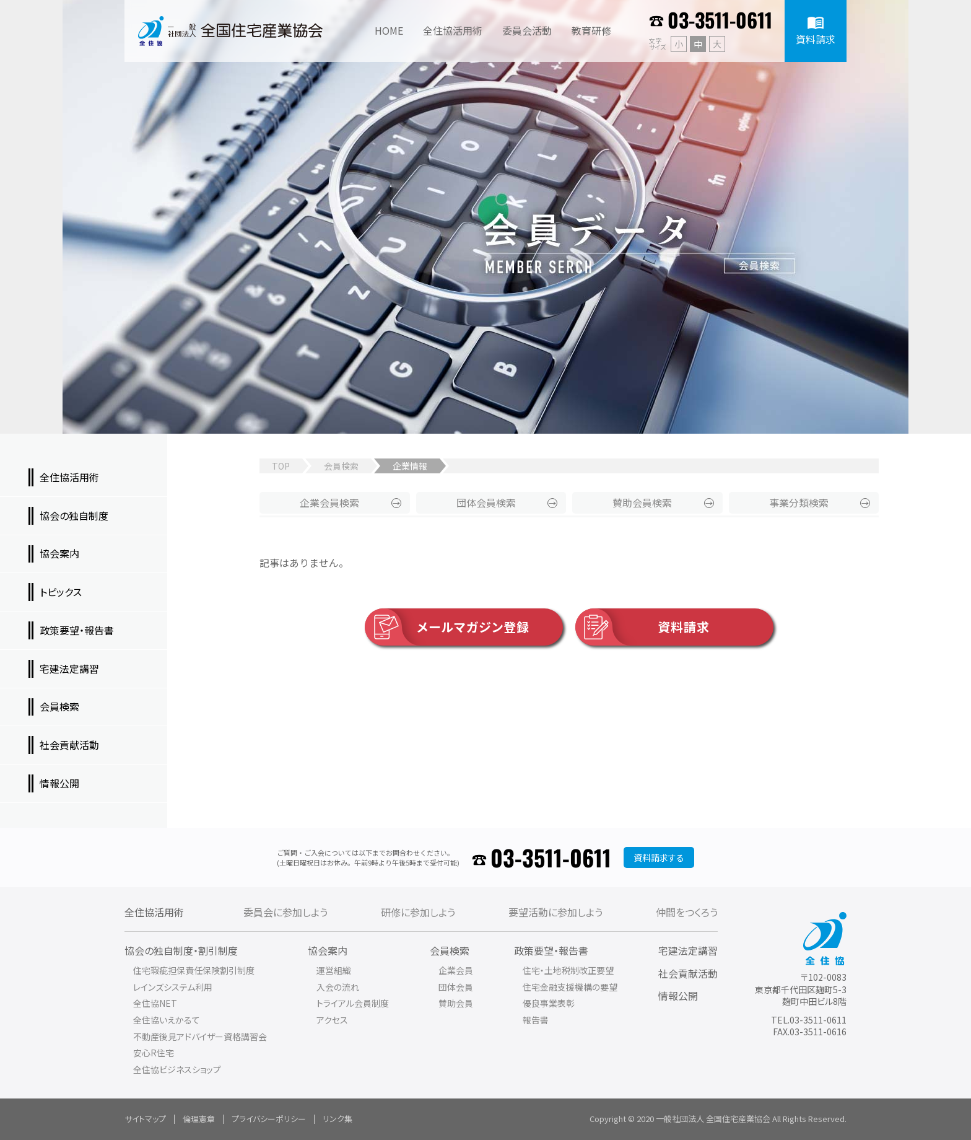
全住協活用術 (154, 912)
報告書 (536, 1020)
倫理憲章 (199, 1119)
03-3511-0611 (720, 19)
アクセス (332, 1020)
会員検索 (341, 466)
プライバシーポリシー (269, 1119)
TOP (281, 466)
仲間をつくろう (687, 912)
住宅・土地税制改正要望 (568, 970)
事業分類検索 (799, 502)
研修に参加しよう (418, 912)
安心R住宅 (153, 1052)
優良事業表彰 (549, 1003)
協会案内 (327, 950)
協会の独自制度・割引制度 (181, 950)
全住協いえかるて (166, 1020)
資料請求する (659, 857)
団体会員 (486, 502)
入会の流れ (337, 987)
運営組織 (333, 970)
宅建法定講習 (688, 950)
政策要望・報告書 (551, 950)
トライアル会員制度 (352, 1003)
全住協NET (155, 1003)
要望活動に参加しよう (555, 912)
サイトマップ (145, 1119)
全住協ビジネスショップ (177, 1069)
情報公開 (678, 995)
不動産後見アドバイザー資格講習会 (200, 1036)
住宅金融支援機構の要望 (570, 987)
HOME (389, 30)
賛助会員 (642, 502)
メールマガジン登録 (447, 627)
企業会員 (329, 502)
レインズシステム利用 (172, 987)
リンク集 (337, 1119)
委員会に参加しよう (285, 912)
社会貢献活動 (688, 973)
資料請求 (642, 627)
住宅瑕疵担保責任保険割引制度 (194, 970)
